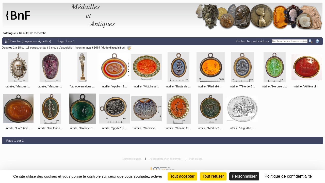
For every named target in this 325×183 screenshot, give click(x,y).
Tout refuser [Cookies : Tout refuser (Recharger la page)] (213, 176)
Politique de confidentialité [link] (288, 176)
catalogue (9, 33)
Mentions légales (132, 158)
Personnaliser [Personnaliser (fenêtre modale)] (244, 176)
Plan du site (196, 158)
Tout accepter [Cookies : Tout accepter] (182, 176)
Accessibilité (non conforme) (166, 158)
